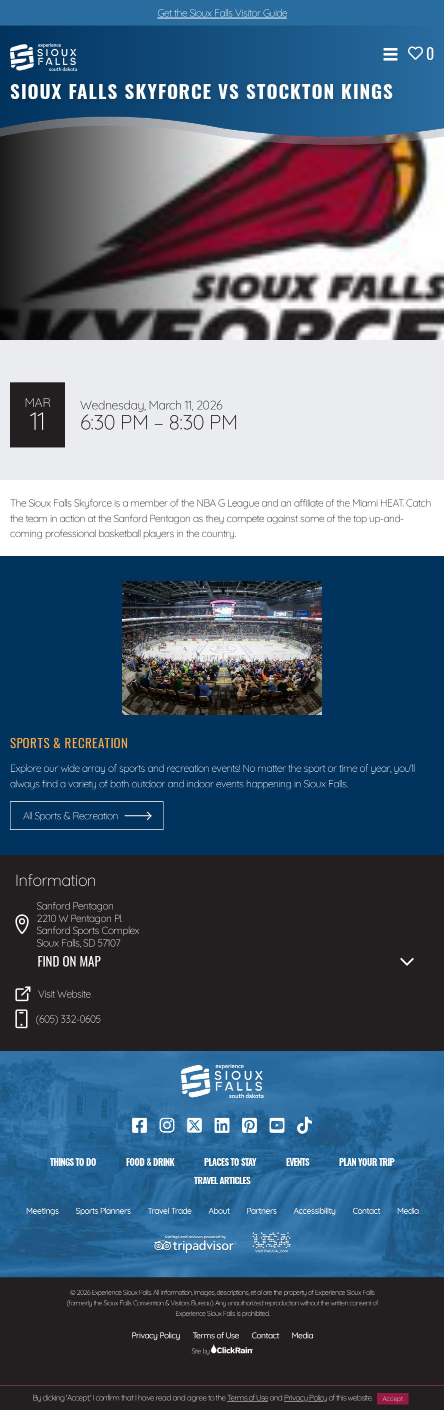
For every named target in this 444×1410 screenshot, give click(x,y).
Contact (366, 1210)
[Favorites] (421, 54)
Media (407, 1210)
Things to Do (73, 1161)
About (219, 1210)
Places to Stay (230, 1161)
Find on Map (69, 961)
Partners (261, 1210)
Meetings (42, 1210)
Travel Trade (170, 1210)
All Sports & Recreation (70, 815)
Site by (222, 1350)
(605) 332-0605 (57, 1019)
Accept (392, 1398)
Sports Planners (103, 1210)
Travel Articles (222, 1180)
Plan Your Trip (366, 1161)
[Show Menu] (390, 54)
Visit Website (52, 994)
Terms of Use (247, 1397)
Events (297, 1161)
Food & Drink (150, 1161)
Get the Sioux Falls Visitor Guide (222, 12)
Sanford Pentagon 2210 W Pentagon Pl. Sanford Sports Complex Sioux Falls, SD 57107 (77, 924)
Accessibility (315, 1210)
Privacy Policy (305, 1397)
